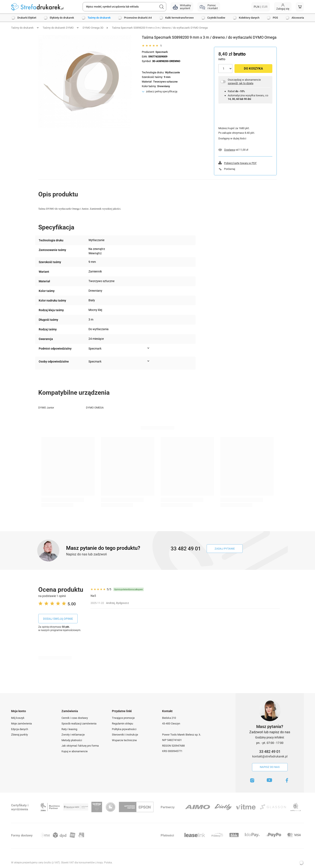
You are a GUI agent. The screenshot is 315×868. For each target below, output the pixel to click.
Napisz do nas (270, 767)
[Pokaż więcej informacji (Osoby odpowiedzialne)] (148, 361)
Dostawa (229, 149)
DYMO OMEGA (95, 407)
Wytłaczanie (172, 72)
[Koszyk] (300, 6)
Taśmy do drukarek (22, 27)
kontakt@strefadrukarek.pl (269, 756)
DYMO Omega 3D (93, 27)
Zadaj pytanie (225, 548)
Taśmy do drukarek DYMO (58, 27)
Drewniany (163, 86)
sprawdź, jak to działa (240, 83)
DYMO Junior (46, 407)
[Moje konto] (283, 6)
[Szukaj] (161, 6)
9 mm (167, 77)
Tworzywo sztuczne (165, 81)
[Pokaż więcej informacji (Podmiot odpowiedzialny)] (148, 348)
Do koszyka (253, 68)
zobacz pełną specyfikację (161, 91)
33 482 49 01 (269, 751)
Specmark (161, 51)
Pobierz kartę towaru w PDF (240, 163)
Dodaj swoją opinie (58, 618)
